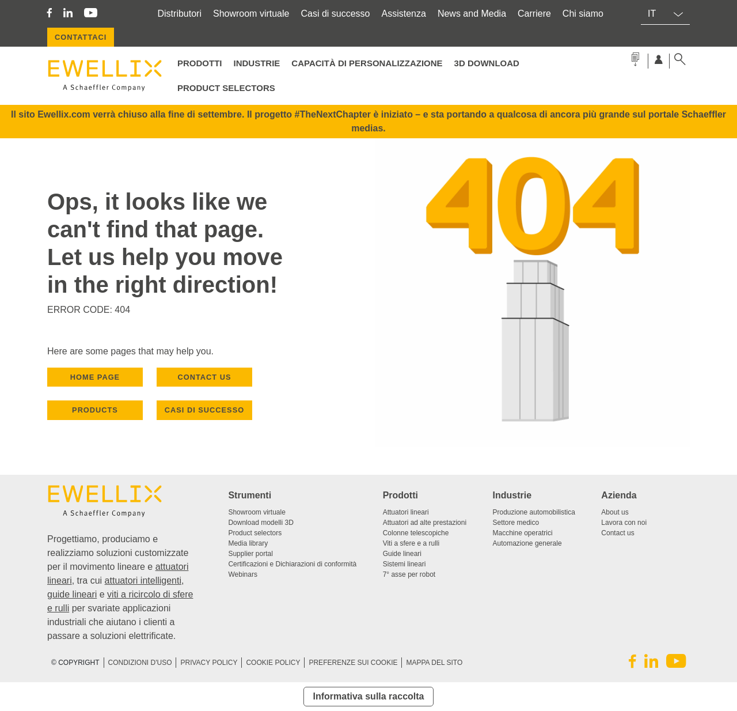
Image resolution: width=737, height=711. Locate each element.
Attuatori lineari (406, 512)
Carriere (534, 13)
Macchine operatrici (523, 533)
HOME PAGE (95, 377)
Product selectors (226, 88)
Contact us (617, 533)
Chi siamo (583, 13)
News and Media (472, 13)
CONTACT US (204, 377)
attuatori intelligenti (143, 580)
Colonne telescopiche (416, 533)
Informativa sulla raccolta (368, 696)
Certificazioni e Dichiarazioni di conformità (292, 564)
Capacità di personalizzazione (366, 63)
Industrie (257, 63)
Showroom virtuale (251, 13)
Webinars (242, 574)
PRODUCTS (95, 410)
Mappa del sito (434, 663)
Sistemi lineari (404, 564)
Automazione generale (527, 543)
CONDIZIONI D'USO (140, 663)
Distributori (180, 13)
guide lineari (72, 594)
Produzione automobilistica (534, 512)
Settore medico (516, 523)
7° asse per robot (409, 574)
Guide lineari (402, 554)
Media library (248, 543)
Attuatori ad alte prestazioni (424, 523)
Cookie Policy (273, 663)
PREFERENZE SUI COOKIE (353, 663)
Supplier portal (250, 554)
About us (614, 512)
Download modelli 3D (260, 523)
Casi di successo (335, 13)
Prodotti (199, 63)
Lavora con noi (624, 523)
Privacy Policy (208, 663)
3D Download (486, 63)
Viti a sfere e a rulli (411, 543)
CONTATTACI (81, 37)
